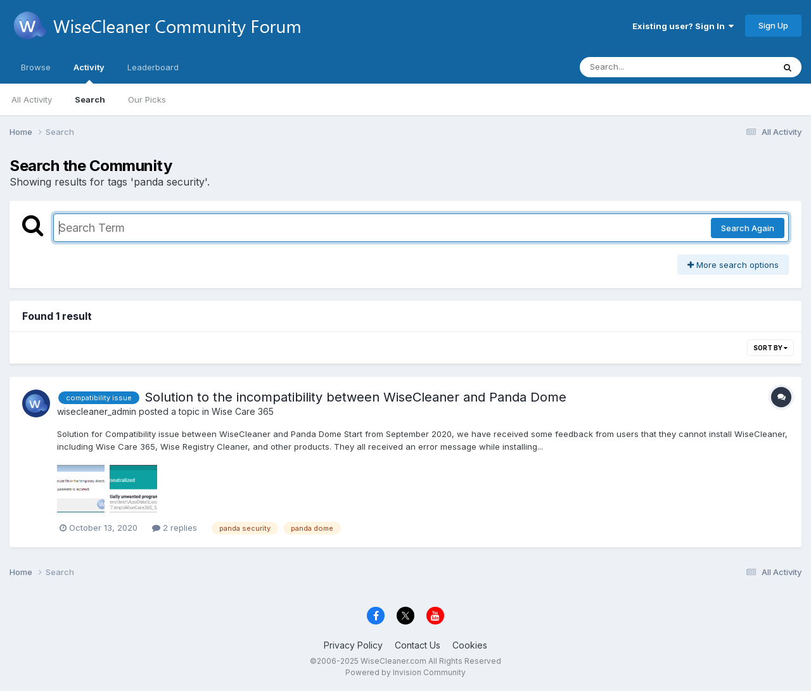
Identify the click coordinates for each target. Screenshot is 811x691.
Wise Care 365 (243, 411)
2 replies (174, 528)
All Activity (31, 99)
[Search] (642, 67)
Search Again (747, 228)
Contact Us (417, 645)
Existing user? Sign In (683, 26)
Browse (36, 67)
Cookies (469, 645)
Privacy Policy (353, 645)
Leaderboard (153, 67)
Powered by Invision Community (405, 672)
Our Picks (147, 99)
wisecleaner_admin (96, 411)
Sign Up (773, 25)
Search (90, 99)
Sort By (770, 348)
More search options (733, 265)
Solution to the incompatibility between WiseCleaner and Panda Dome (355, 397)
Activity (89, 73)
